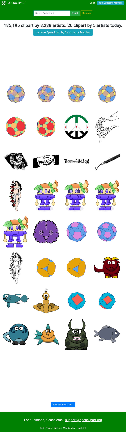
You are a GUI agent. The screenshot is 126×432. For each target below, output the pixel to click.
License (58, 428)
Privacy (49, 428)
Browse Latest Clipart (63, 404)
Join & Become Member (110, 3)
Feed (79, 428)
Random (86, 13)
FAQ (42, 428)
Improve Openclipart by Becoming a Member (63, 32)
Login (92, 3)
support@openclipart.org (83, 420)
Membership (69, 428)
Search (75, 13)
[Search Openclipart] (52, 13)
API (84, 428)
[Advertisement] (63, 59)
